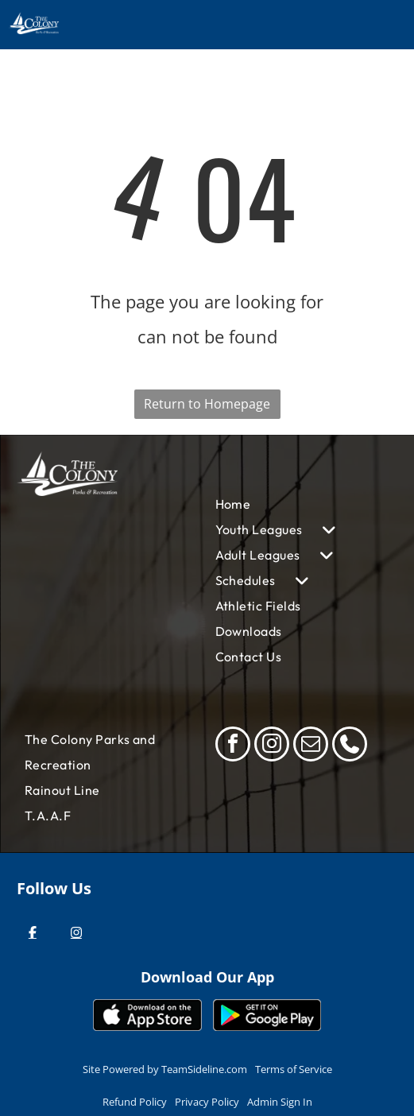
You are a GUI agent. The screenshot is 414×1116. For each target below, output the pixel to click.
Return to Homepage (207, 404)
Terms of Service (293, 1069)
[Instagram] (76, 932)
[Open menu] (381, 25)
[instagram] (271, 746)
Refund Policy (135, 1102)
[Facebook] (32, 932)
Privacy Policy (207, 1102)
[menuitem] (302, 504)
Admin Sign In (279, 1102)
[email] (310, 746)
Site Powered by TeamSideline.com (165, 1069)
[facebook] (232, 746)
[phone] (349, 746)
